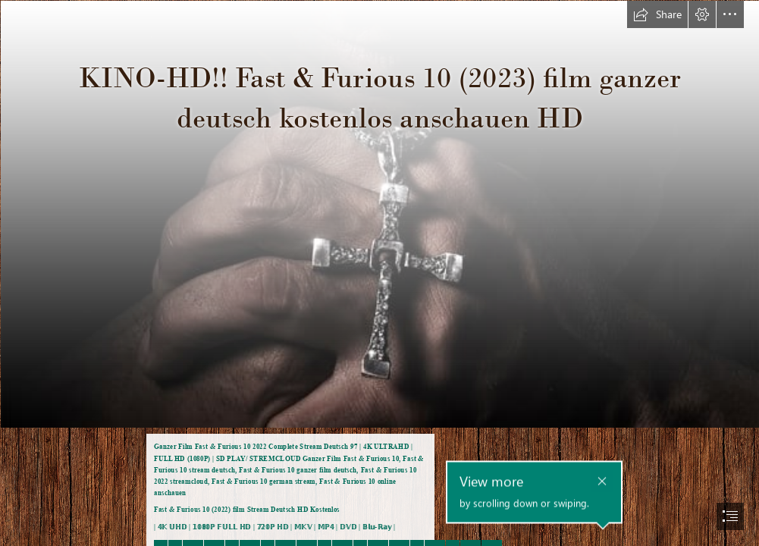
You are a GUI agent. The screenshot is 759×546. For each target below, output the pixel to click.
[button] (657, 14)
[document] (379, 273)
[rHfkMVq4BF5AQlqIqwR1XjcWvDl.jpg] (379, 213)
